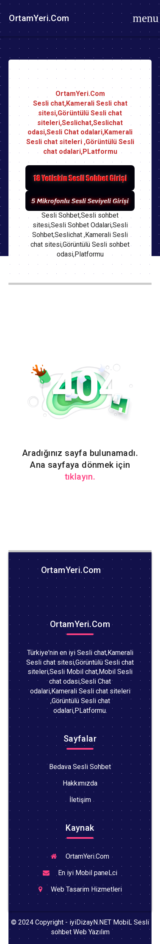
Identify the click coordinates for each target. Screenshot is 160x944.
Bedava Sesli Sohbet (80, 767)
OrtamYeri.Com (38, 18)
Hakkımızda (80, 783)
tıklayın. (80, 477)
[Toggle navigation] (145, 18)
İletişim (80, 800)
